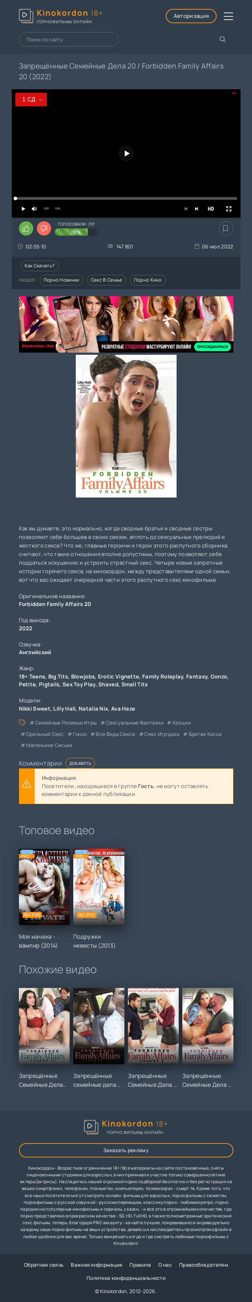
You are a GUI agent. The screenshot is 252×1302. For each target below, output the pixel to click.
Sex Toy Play (79, 684)
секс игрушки (161, 734)
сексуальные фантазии (134, 722)
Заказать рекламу (126, 1150)
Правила (140, 1264)
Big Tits (58, 676)
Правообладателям (203, 1264)
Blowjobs (83, 676)
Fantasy (196, 676)
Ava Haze (123, 708)
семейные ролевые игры (66, 722)
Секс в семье (107, 280)
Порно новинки (61, 280)
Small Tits (135, 684)
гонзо (80, 734)
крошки (182, 722)
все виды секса (115, 734)
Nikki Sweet (34, 708)
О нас (165, 1264)
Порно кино (148, 280)
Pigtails (49, 684)
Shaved (108, 684)
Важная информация (96, 1264)
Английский (35, 652)
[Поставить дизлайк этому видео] (44, 228)
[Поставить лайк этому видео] (26, 228)
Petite (27, 684)
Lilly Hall (64, 708)
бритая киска (205, 734)
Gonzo (219, 676)
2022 (26, 628)
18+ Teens (32, 676)
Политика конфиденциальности (126, 1278)
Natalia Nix (93, 708)
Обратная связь (44, 1264)
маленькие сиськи (49, 745)
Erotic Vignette (118, 676)
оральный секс (45, 734)
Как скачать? (40, 265)
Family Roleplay (162, 676)
